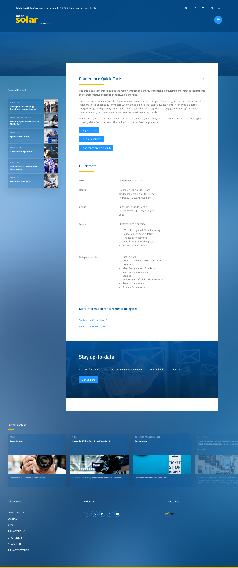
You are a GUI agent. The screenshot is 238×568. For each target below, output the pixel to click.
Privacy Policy (17, 531)
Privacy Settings (18, 550)
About (12, 525)
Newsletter (15, 544)
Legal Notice (16, 512)
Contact (13, 519)
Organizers (15, 538)
